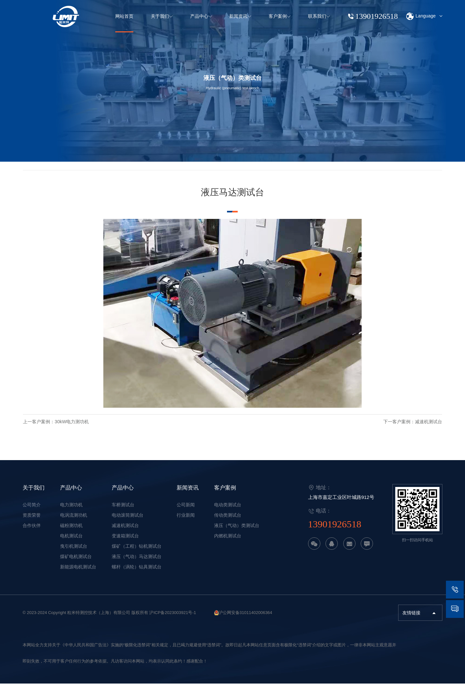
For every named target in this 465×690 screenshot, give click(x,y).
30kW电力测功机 (89, 429)
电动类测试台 (227, 511)
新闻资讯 (188, 494)
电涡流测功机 (73, 521)
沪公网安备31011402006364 (245, 619)
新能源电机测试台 (78, 573)
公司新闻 (186, 511)
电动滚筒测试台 (127, 521)
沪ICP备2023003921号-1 (172, 619)
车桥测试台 (123, 511)
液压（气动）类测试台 (236, 531)
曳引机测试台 (73, 552)
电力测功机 (71, 511)
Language (424, 16)
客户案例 (225, 494)
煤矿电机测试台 (76, 563)
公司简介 (32, 511)
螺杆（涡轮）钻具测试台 (136, 573)
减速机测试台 (410, 429)
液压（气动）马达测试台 (136, 563)
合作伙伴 (32, 531)
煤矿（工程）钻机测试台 (136, 552)
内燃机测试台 (227, 542)
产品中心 (71, 494)
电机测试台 (71, 542)
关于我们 (34, 494)
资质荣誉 (32, 521)
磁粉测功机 (71, 531)
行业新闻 (186, 521)
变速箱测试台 (125, 542)
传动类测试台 (227, 521)
